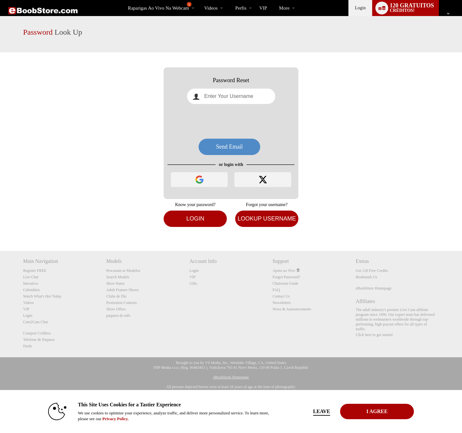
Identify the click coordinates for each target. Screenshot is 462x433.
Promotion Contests (121, 302)
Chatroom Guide (285, 283)
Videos (211, 8)
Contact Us (281, 296)
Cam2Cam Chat (35, 322)
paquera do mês (118, 315)
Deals (27, 346)
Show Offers (116, 309)
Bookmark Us (366, 277)
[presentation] (231, 121)
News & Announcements (292, 309)
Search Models (117, 277)
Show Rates (115, 283)
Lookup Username (266, 218)
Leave (320, 411)
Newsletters (282, 302)
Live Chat (30, 277)
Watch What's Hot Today (42, 296)
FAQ (276, 290)
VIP (263, 8)
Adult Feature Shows (122, 290)
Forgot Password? (286, 277)
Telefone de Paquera (39, 339)
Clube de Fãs (116, 296)
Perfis (240, 8)
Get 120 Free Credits (372, 270)
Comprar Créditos (37, 333)
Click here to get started (374, 335)
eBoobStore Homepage (374, 288)
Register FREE (34, 270)
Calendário (31, 290)
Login (360, 7)
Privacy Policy (114, 418)
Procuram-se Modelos (123, 270)
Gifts (193, 283)
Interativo (30, 283)
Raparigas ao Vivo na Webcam (160, 6)
